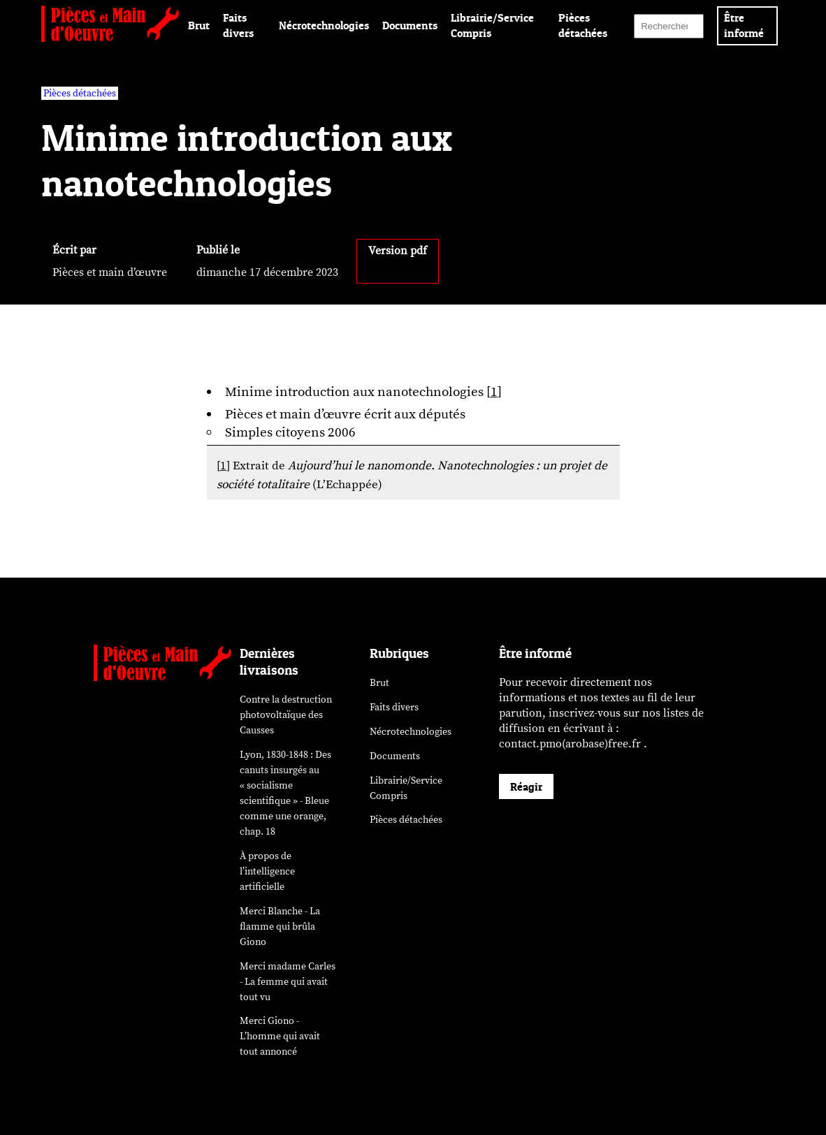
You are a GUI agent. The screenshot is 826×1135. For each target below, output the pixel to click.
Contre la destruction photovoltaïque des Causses (286, 715)
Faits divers (394, 707)
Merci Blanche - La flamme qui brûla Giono (280, 927)
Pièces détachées (406, 819)
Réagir (526, 786)
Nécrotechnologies (324, 25)
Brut (199, 25)
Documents (409, 25)
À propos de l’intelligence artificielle (267, 871)
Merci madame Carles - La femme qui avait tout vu (287, 982)
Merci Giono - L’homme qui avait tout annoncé (280, 1036)
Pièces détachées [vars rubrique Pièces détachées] (79, 93)
